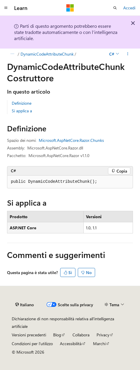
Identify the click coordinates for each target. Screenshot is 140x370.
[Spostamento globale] (6, 8)
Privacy (103, 335)
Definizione (21, 103)
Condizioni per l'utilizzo (32, 343)
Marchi (99, 343)
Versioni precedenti (29, 335)
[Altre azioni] (128, 54)
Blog (57, 335)
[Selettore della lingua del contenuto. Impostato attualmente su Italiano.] (24, 304)
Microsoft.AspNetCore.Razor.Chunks (71, 140)
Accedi (129, 8)
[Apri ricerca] (115, 8)
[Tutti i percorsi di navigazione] (12, 54)
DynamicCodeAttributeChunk (47, 54)
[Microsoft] (70, 8)
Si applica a (22, 110)
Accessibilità (71, 343)
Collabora (81, 335)
